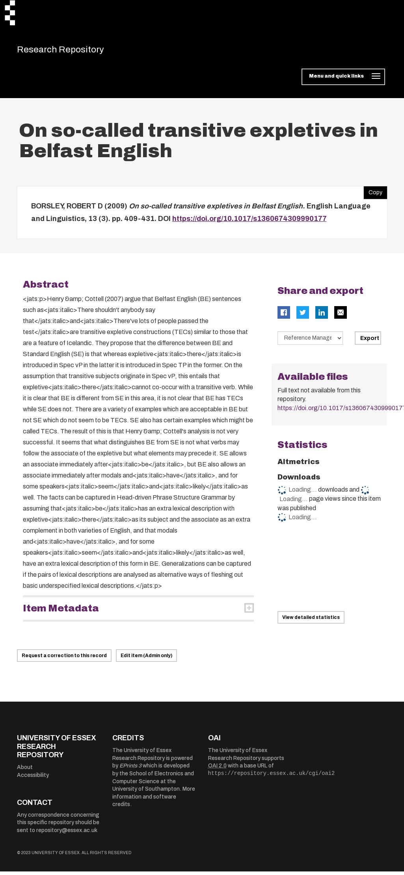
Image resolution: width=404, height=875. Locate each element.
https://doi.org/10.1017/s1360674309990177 (249, 222)
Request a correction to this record (64, 659)
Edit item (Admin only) (146, 659)
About (25, 771)
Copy (372, 194)
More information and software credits (153, 800)
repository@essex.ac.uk (66, 834)
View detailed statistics (311, 621)
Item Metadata (61, 612)
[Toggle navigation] (343, 80)
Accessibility (33, 779)
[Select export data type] (310, 341)
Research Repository (72, 51)
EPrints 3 (130, 769)
